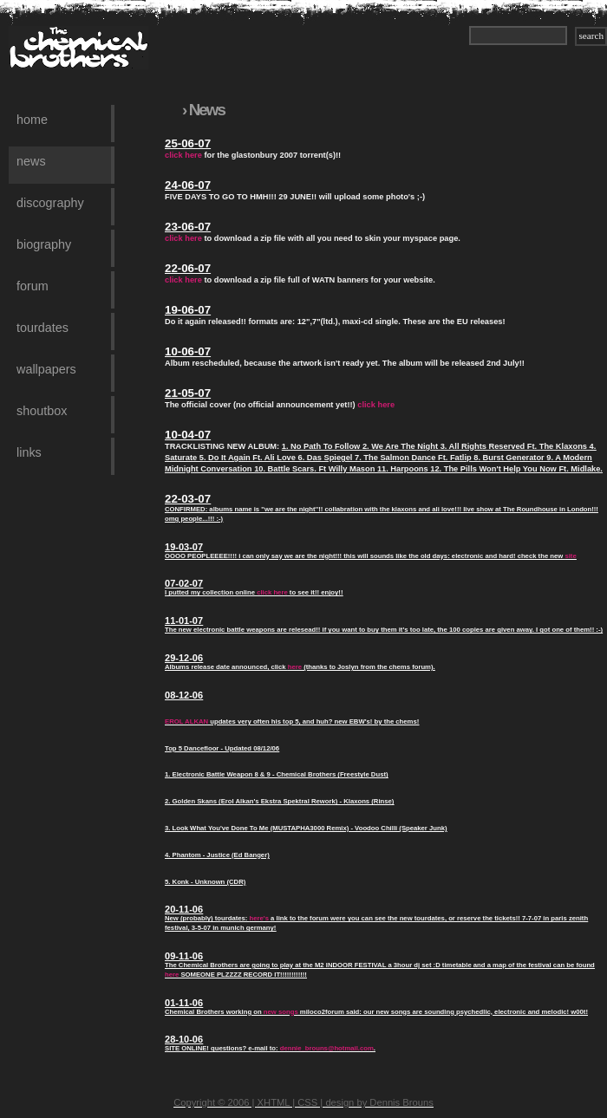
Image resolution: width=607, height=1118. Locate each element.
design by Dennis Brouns (379, 1102)
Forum (32, 286)
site (570, 556)
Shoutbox (41, 411)
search (591, 35)
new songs (281, 1012)
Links (29, 452)
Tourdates (42, 328)
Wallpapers (46, 369)
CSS (307, 1102)
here (295, 667)
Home (32, 120)
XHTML (274, 1102)
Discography (50, 203)
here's (259, 918)
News (31, 161)
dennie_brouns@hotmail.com (327, 1048)
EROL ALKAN (186, 721)
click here (183, 155)
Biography (43, 244)
